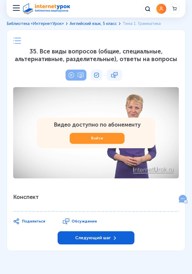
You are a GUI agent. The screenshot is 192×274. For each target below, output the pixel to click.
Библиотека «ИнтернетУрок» (35, 23)
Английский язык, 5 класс (93, 23)
